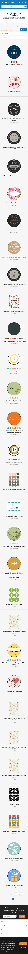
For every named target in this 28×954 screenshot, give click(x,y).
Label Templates (8, 26)
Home (2, 26)
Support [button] (3, 929)
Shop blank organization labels (18, 18)
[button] (2, 3)
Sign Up (22, 916)
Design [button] (3, 925)
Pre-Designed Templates (19, 26)
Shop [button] (2, 921)
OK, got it (23, 944)
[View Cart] (25, 3)
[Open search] (25, 6)
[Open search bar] (6, 3)
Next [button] (18, 898)
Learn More (23, 947)
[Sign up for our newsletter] (10, 916)
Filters (23, 29)
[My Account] (21, 3)
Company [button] (3, 933)
